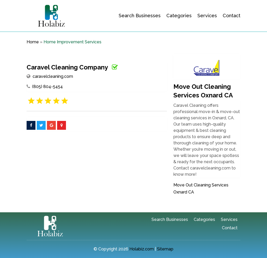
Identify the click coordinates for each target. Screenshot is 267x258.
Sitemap (165, 249)
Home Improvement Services (72, 41)
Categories (179, 15)
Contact (231, 15)
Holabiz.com (141, 249)
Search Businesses (140, 15)
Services (207, 15)
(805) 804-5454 (47, 86)
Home (33, 41)
